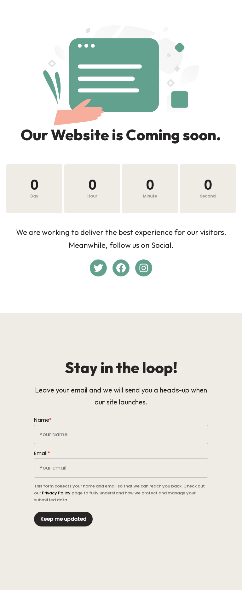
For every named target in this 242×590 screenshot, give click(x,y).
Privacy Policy (56, 493)
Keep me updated (63, 519)
